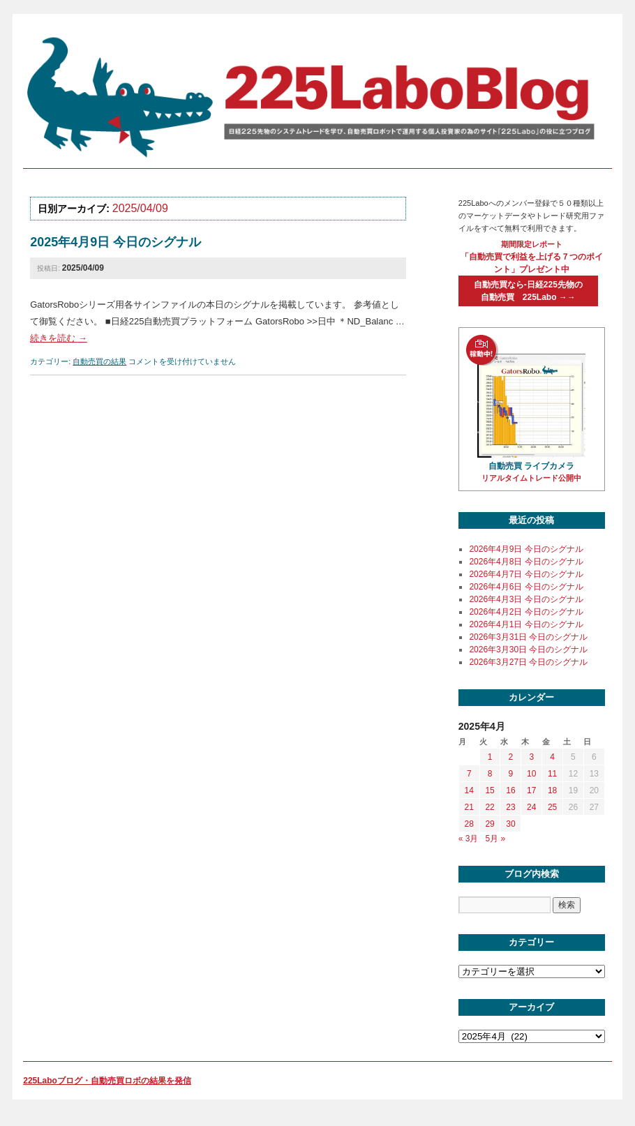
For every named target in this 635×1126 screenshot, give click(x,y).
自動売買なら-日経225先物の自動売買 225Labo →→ (528, 291)
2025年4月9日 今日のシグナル (115, 242)
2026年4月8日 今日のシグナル (526, 561)
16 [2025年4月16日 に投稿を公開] (510, 790)
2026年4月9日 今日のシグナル (526, 549)
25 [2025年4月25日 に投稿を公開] (552, 807)
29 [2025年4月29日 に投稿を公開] (489, 824)
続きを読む (58, 338)
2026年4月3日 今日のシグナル (526, 599)
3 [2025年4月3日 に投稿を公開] (531, 757)
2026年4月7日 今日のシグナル (526, 574)
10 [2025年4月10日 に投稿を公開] (531, 774)
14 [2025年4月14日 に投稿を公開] (469, 790)
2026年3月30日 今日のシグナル (528, 649)
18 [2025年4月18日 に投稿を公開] (552, 790)
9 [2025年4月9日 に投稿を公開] (511, 774)
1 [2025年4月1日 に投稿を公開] (490, 757)
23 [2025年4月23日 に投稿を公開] (510, 807)
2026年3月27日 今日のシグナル (528, 662)
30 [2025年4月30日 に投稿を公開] (510, 824)
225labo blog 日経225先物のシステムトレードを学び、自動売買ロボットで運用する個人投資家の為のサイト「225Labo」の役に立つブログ (314, 96)
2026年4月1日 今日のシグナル (526, 624)
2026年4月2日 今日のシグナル (526, 612)
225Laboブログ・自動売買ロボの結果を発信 (107, 1081)
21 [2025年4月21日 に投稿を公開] (469, 807)
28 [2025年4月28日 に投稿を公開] (469, 824)
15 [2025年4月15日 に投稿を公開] (489, 790)
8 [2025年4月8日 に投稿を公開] (490, 774)
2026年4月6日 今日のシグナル (526, 587)
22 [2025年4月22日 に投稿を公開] (489, 807)
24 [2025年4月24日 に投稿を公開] (531, 807)
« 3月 (468, 838)
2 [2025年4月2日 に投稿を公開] (511, 757)
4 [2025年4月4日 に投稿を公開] (552, 757)
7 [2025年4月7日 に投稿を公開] (469, 774)
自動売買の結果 (99, 361)
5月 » (496, 838)
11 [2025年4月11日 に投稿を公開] (552, 774)
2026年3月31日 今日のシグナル (528, 637)
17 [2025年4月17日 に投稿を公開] (531, 790)
